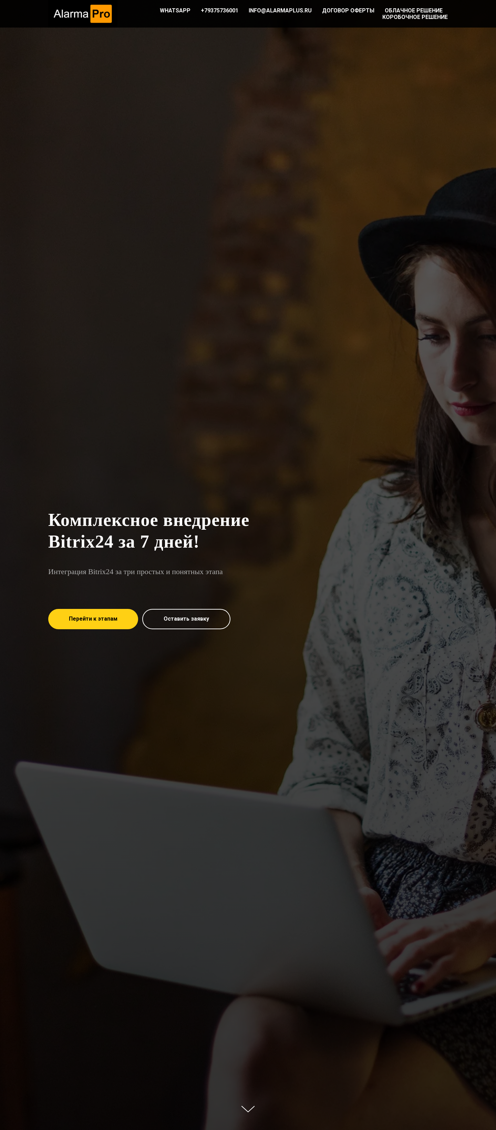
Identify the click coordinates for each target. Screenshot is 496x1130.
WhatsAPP (175, 10)
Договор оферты (348, 10)
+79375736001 (219, 10)
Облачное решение (414, 10)
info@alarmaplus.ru (280, 10)
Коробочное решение (415, 17)
